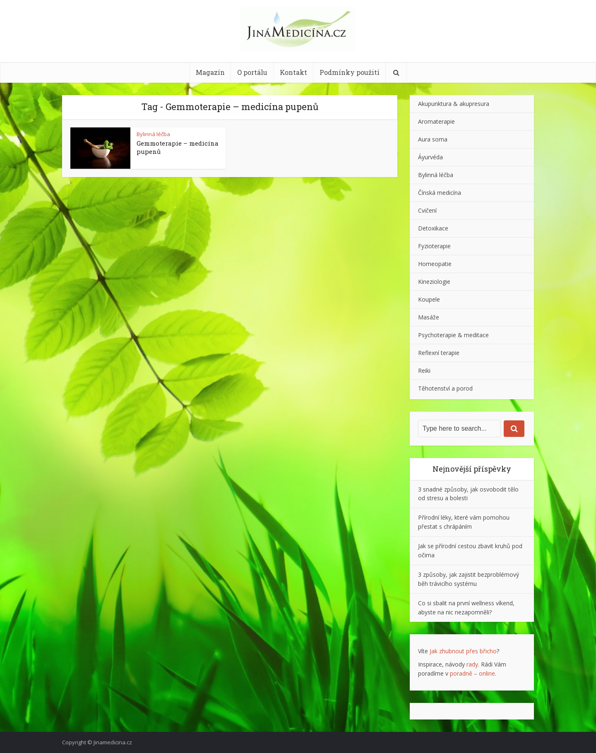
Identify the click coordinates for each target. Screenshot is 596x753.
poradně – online (472, 673)
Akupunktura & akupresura (453, 104)
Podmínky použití (350, 72)
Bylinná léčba (153, 134)
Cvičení (427, 210)
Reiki (424, 370)
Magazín (210, 72)
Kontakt (293, 72)
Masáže (428, 317)
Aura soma (432, 139)
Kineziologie (434, 281)
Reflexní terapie (438, 353)
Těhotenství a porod (445, 388)
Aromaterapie (436, 121)
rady (472, 664)
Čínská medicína (439, 193)
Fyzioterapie (434, 246)
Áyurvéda (430, 157)
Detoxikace (433, 228)
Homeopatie (435, 264)
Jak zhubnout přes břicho (463, 651)
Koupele (429, 299)
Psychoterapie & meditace (453, 335)
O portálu (252, 72)
